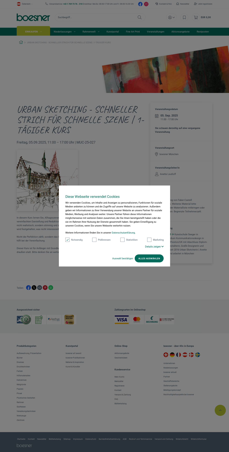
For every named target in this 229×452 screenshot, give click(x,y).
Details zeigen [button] (154, 246)
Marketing (155, 240)
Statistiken (129, 240)
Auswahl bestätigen (122, 258)
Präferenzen (101, 240)
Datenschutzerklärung (123, 232)
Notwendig (74, 240)
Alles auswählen (149, 258)
